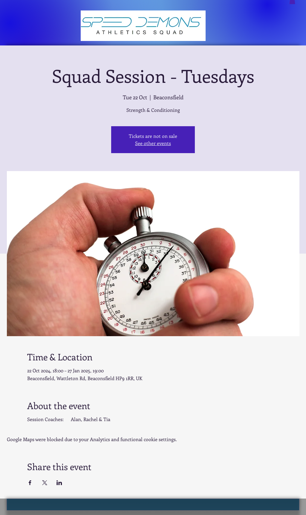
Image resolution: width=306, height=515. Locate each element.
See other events (153, 143)
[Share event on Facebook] (30, 482)
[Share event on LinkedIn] (59, 482)
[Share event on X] (45, 482)
